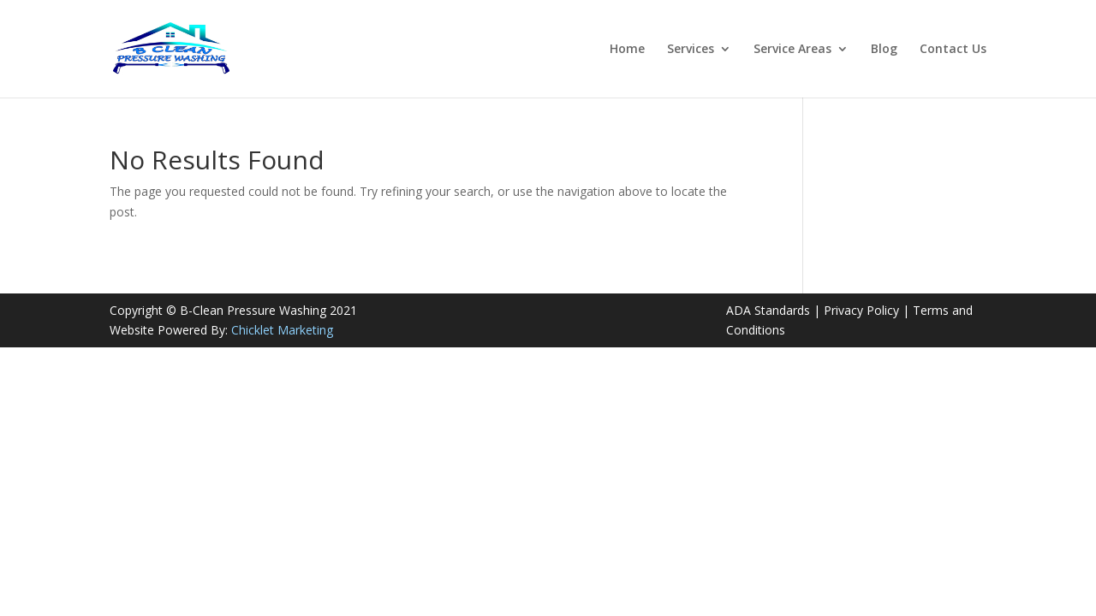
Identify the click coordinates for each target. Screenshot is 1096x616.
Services (690, 49)
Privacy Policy (861, 310)
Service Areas (792, 49)
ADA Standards (768, 310)
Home (627, 49)
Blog (884, 49)
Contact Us (953, 49)
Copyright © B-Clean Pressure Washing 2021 (233, 310)
